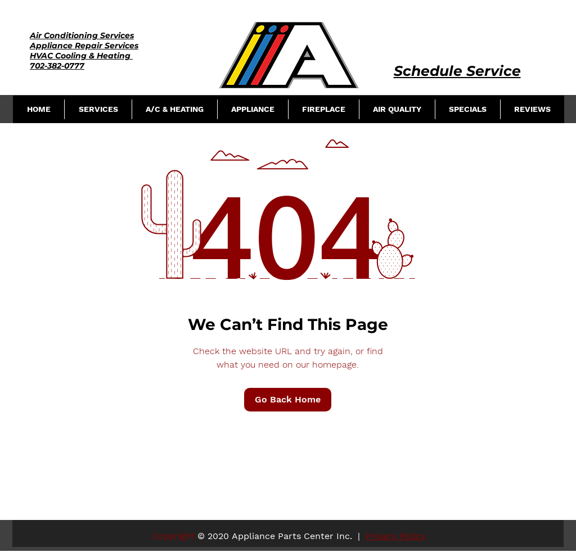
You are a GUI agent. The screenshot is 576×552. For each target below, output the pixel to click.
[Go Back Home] (287, 399)
